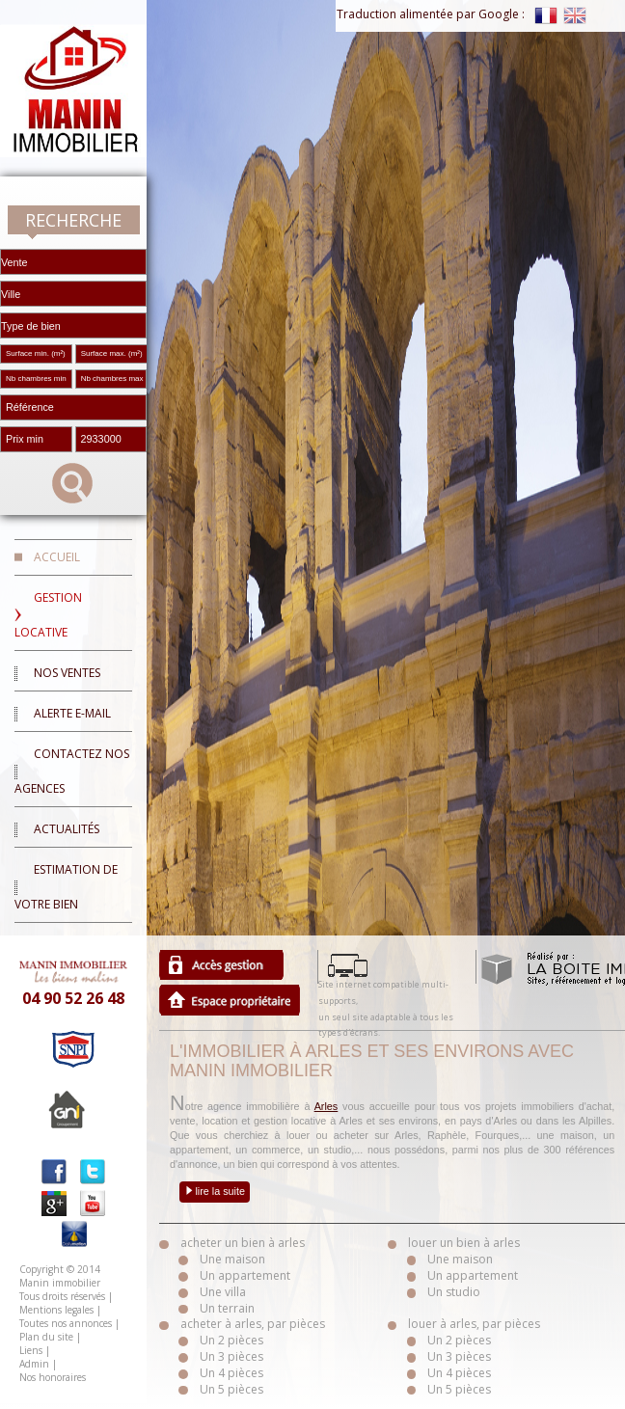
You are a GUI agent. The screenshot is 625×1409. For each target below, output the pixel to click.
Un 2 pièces (231, 1340)
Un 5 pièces (231, 1389)
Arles (326, 1106)
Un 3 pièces (231, 1356)
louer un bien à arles (464, 1242)
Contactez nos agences (71, 771)
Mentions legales (56, 1309)
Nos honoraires (52, 1377)
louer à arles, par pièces (474, 1323)
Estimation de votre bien (66, 886)
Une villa (223, 1292)
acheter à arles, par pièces (252, 1323)
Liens (30, 1350)
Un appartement (245, 1275)
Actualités (66, 829)
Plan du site (46, 1336)
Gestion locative (48, 614)
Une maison (232, 1259)
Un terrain (227, 1308)
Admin (34, 1363)
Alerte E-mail (72, 713)
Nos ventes (67, 672)
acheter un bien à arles (242, 1242)
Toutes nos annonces (65, 1323)
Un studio (453, 1292)
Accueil (57, 557)
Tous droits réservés (62, 1296)
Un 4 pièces (231, 1373)
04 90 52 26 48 (73, 998)
